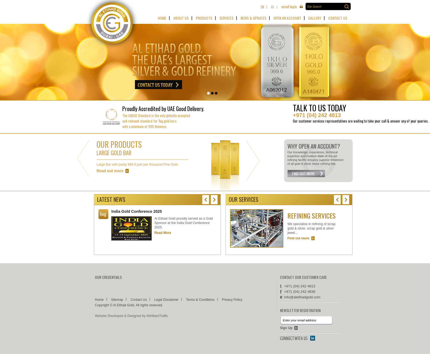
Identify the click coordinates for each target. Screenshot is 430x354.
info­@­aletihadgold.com (302, 297)
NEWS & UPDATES (253, 18)
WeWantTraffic (157, 316)
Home (99, 300)
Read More (162, 233)
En (262, 7)
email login (289, 6)
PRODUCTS (204, 18)
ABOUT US (181, 18)
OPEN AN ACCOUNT (287, 18)
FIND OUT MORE (303, 173)
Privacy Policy (232, 300)
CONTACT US (337, 18)
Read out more (110, 171)
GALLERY (314, 18)
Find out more (298, 238)
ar (272, 7)
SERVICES (226, 18)
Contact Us (139, 300)
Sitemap (117, 300)
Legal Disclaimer (166, 300)
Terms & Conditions (200, 300)
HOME (162, 18)
